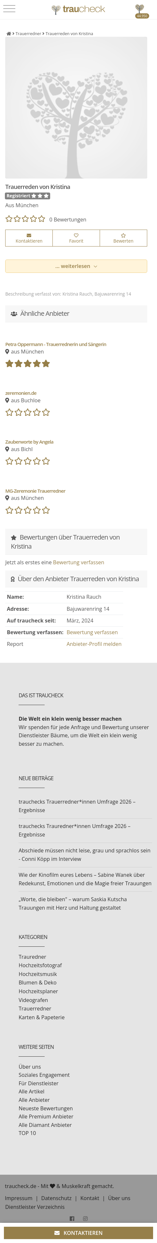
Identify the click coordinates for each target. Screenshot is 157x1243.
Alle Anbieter (34, 1099)
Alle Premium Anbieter (46, 1116)
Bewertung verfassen (78, 562)
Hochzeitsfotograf (40, 965)
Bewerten (123, 239)
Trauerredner (35, 1008)
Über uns (30, 1066)
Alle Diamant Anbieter (45, 1125)
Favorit (76, 239)
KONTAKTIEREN (78, 1232)
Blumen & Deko (37, 982)
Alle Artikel (31, 1091)
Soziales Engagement (44, 1074)
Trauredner (32, 956)
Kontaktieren (29, 239)
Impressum (18, 1198)
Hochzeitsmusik (38, 974)
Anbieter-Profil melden (93, 644)
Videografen (33, 1000)
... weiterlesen (73, 266)
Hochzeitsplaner (38, 991)
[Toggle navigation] (9, 9)
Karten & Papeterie (41, 1017)
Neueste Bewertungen (46, 1108)
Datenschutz (56, 1198)
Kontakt (89, 1198)
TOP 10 (27, 1133)
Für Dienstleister (38, 1083)
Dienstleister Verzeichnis (34, 1206)
